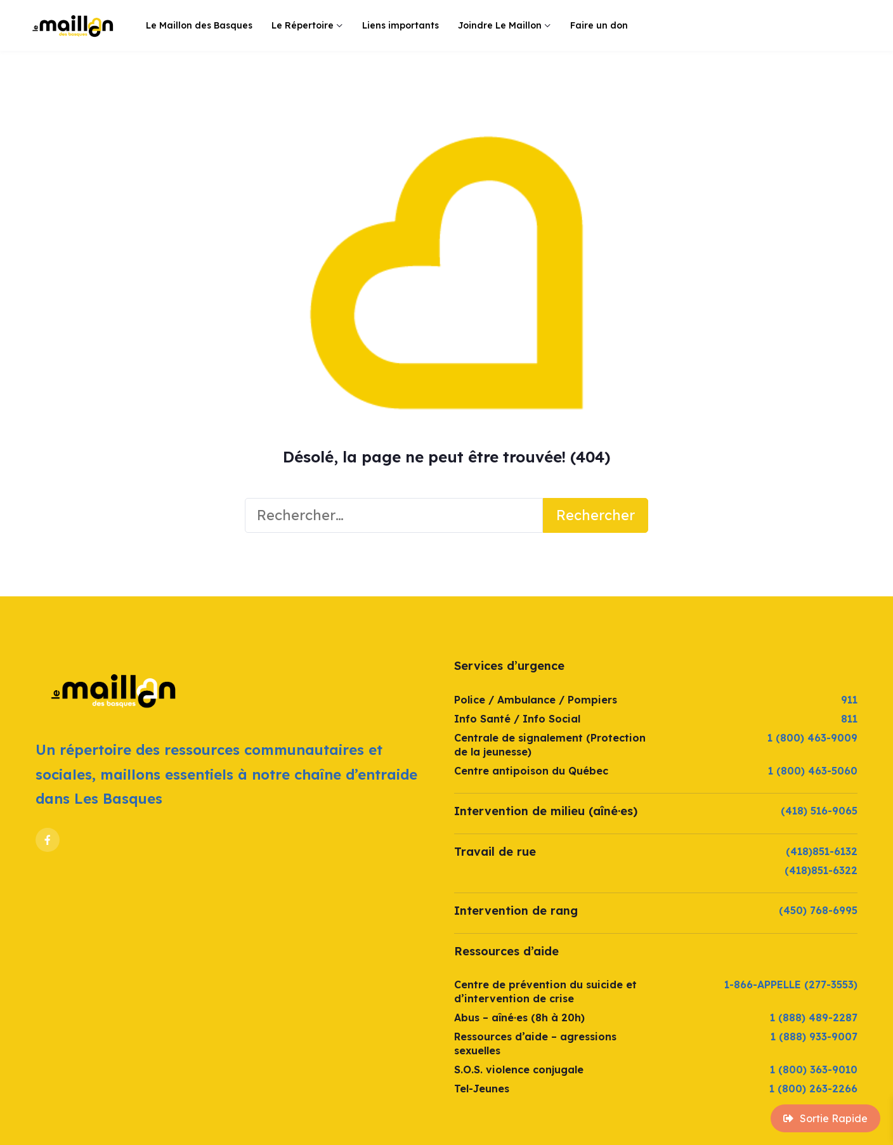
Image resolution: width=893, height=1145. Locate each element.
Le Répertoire (302, 25)
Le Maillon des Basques (199, 25)
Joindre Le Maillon (500, 25)
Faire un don (599, 25)
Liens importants (400, 25)
